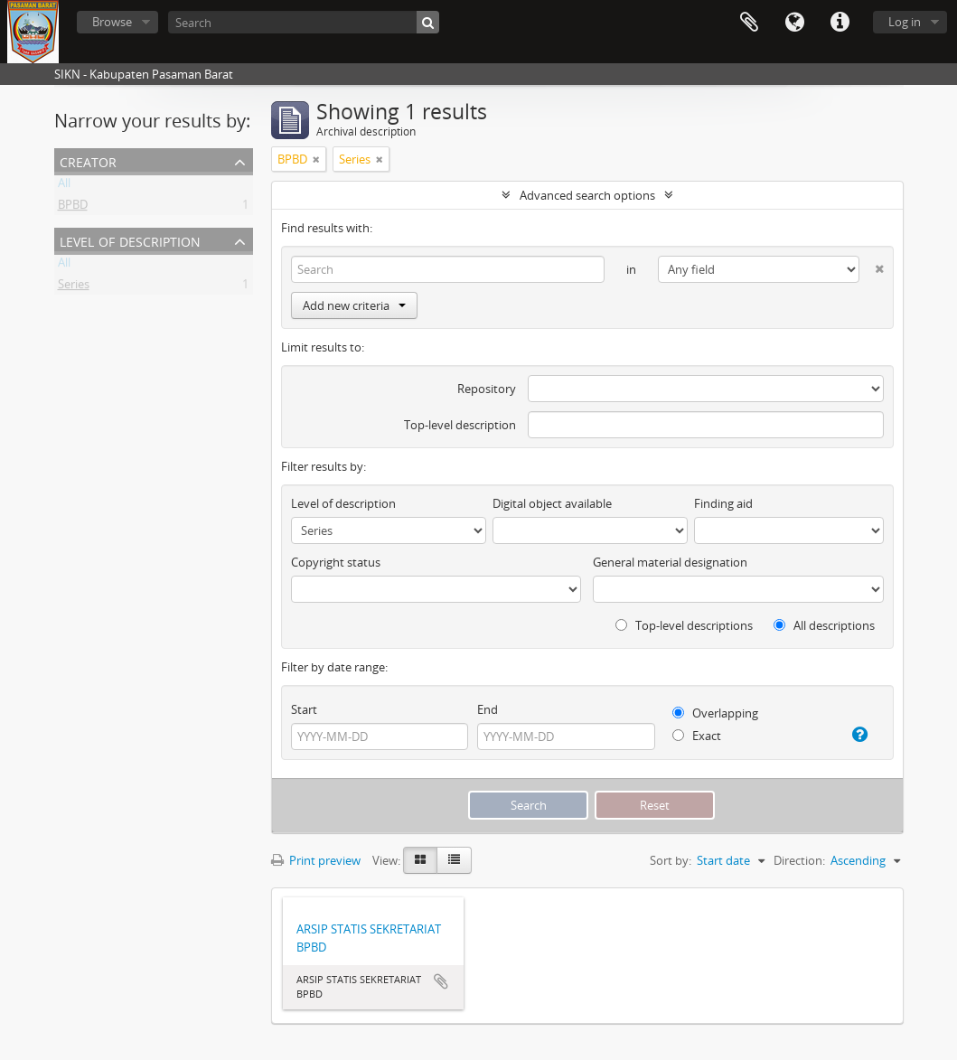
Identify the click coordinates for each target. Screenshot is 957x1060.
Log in (904, 22)
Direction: (799, 860)
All (64, 186)
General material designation (670, 562)
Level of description (130, 240)
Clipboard (749, 22)
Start (304, 709)
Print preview (316, 860)
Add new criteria (354, 305)
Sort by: (670, 860)
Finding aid (723, 503)
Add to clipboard (441, 981)
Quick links (839, 22)
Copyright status (335, 562)
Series (73, 287)
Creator (88, 160)
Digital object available (552, 503)
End (487, 709)
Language (794, 22)
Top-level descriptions (684, 625)
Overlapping (715, 713)
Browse (112, 22)
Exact (696, 735)
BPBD (73, 208)
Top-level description (460, 425)
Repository (486, 388)
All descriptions (824, 625)
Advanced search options (587, 195)
